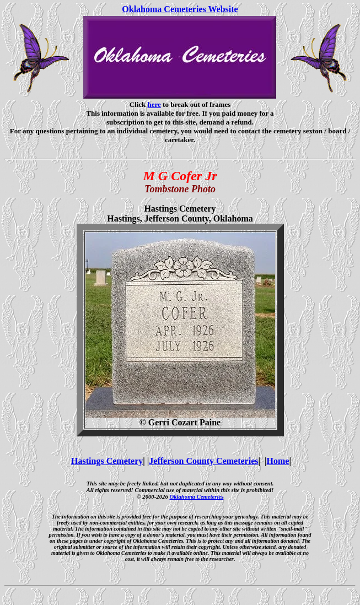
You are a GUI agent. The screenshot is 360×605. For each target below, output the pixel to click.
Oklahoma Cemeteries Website (180, 9)
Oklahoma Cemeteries (196, 496)
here (154, 104)
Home (278, 461)
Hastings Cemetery (107, 461)
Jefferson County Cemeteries (203, 461)
